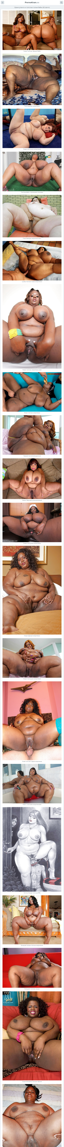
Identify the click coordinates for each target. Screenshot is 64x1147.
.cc (32, 2)
